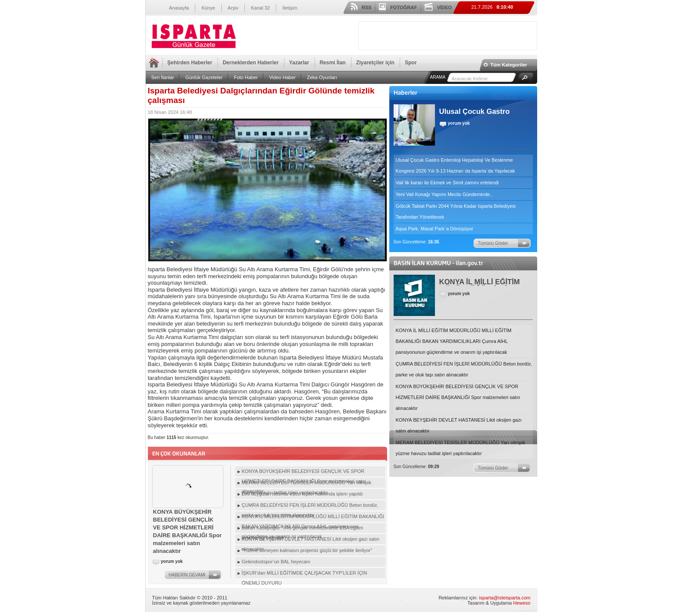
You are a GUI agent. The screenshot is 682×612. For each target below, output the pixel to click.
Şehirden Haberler (189, 63)
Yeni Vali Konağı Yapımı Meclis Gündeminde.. (444, 194)
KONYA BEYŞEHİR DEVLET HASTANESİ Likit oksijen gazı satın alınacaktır (459, 425)
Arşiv (233, 7)
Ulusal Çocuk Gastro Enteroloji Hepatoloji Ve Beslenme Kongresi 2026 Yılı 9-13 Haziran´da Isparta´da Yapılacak (455, 165)
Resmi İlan (333, 63)
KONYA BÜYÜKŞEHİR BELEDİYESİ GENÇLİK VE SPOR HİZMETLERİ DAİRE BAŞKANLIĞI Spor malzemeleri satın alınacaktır (458, 397)
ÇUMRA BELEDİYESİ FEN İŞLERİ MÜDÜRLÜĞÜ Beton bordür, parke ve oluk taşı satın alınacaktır (464, 369)
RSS (367, 7)
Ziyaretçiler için (375, 63)
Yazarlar (299, 63)
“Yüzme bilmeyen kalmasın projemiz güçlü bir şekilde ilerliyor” (307, 550)
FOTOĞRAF (403, 7)
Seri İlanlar (162, 77)
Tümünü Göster (493, 243)
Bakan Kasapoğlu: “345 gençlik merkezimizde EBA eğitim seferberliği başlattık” (302, 529)
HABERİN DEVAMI (187, 574)
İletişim (289, 7)
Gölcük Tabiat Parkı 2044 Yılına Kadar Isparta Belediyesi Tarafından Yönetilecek (456, 211)
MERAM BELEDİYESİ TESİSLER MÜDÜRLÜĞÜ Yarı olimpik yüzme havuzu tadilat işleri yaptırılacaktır (460, 448)
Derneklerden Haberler (251, 63)
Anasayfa (179, 7)
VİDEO (444, 7)
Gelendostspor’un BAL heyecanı (276, 561)
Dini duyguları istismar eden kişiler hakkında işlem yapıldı (302, 493)
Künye (208, 7)
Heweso (522, 602)
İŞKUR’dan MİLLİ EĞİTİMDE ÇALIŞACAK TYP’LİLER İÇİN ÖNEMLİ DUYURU (304, 574)
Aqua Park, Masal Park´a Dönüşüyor (435, 228)
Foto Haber (246, 77)
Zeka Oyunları (322, 77)
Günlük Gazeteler (204, 77)
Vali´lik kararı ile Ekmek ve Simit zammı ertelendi (447, 182)
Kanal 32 (260, 7)
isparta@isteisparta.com (504, 597)
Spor (411, 63)
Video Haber (282, 77)
